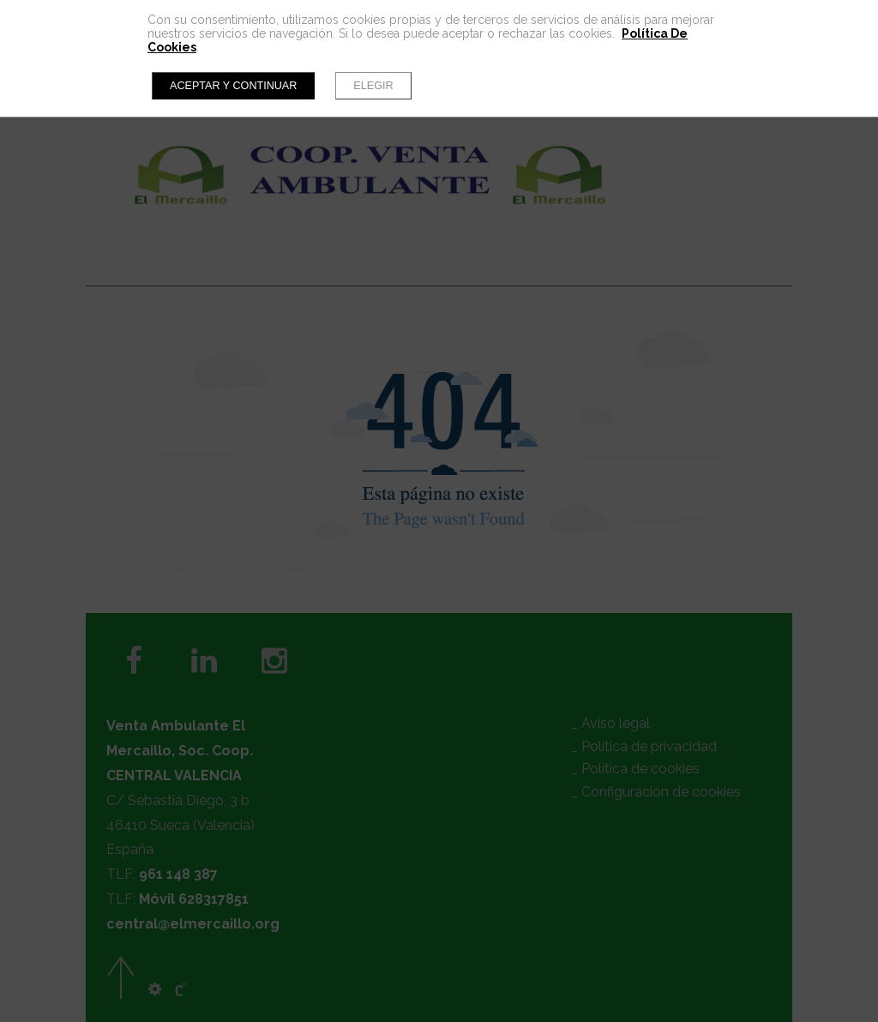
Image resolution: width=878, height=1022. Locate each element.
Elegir (373, 86)
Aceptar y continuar (233, 86)
